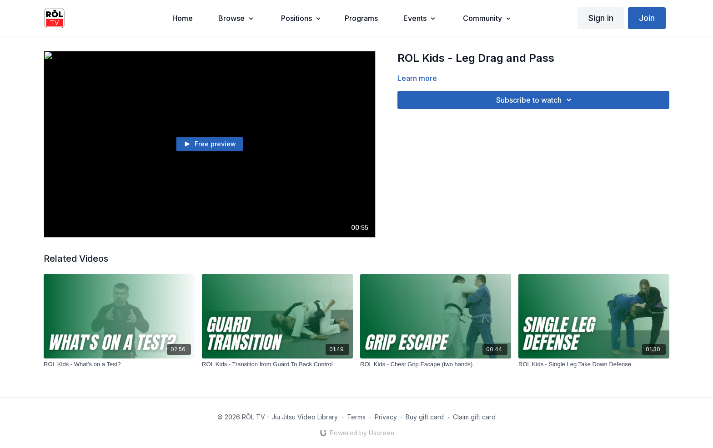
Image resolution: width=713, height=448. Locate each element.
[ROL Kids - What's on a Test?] (119, 364)
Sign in (600, 18)
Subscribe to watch (535, 100)
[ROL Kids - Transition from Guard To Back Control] (277, 364)
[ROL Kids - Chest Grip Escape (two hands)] (435, 364)
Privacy (386, 417)
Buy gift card (425, 417)
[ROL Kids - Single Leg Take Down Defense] (593, 364)
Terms (356, 417)
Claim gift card (474, 417)
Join (647, 18)
